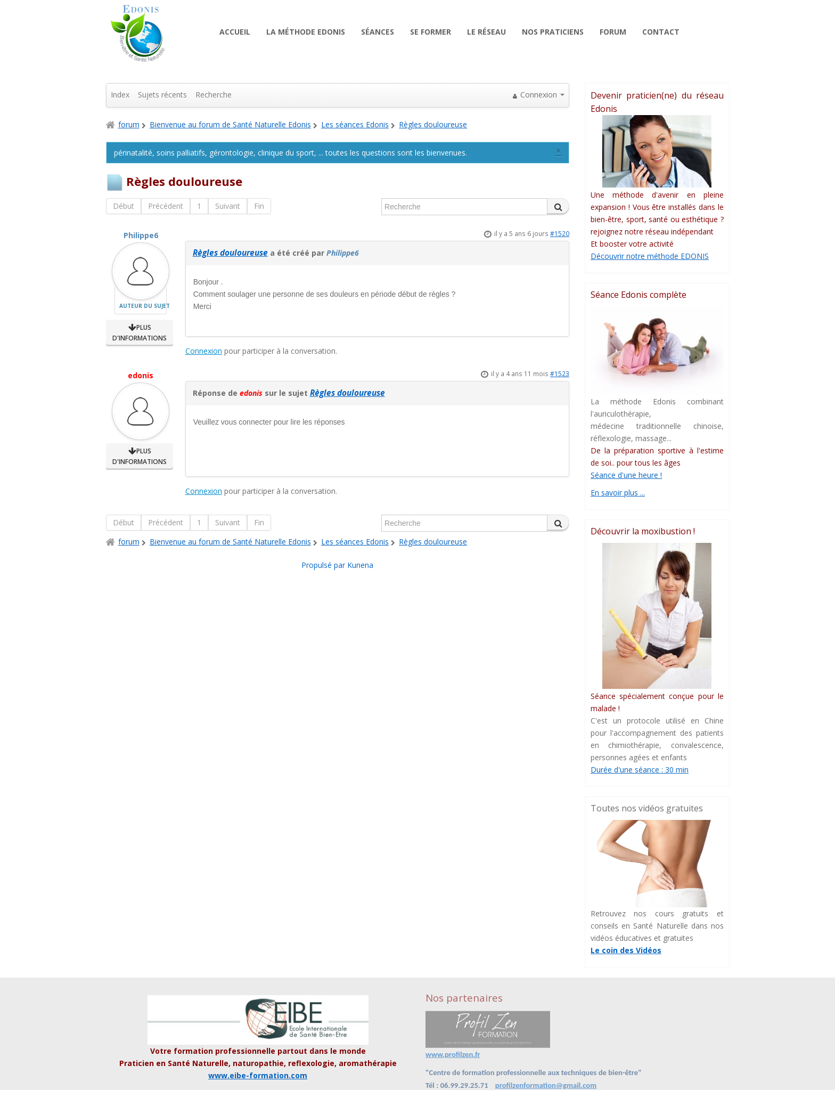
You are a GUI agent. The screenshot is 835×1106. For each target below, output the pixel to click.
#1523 (559, 373)
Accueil (234, 32)
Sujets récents (162, 95)
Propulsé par (324, 565)
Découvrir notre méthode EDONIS (650, 256)
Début (123, 206)
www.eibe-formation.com (257, 1075)
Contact (661, 32)
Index (120, 95)
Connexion (203, 351)
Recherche (213, 95)
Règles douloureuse (230, 252)
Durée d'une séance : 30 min (640, 770)
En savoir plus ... (618, 492)
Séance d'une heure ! (626, 475)
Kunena (360, 565)
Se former (430, 32)
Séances (377, 32)
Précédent (165, 206)
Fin (259, 206)
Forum (613, 32)
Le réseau (486, 32)
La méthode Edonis (305, 32)
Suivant (227, 206)
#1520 (559, 233)
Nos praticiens (553, 32)
